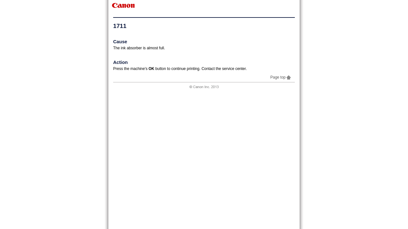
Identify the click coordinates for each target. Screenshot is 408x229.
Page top (281, 77)
